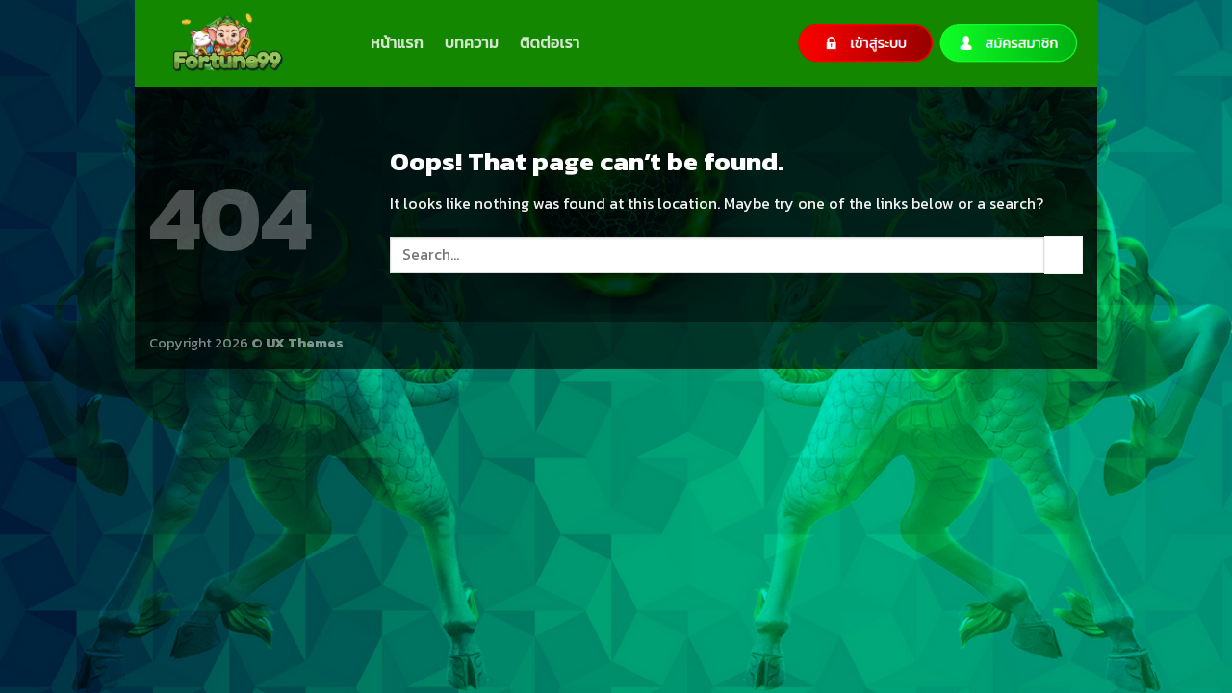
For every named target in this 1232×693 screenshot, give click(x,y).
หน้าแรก (397, 42)
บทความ (472, 42)
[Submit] (1063, 254)
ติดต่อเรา (549, 42)
